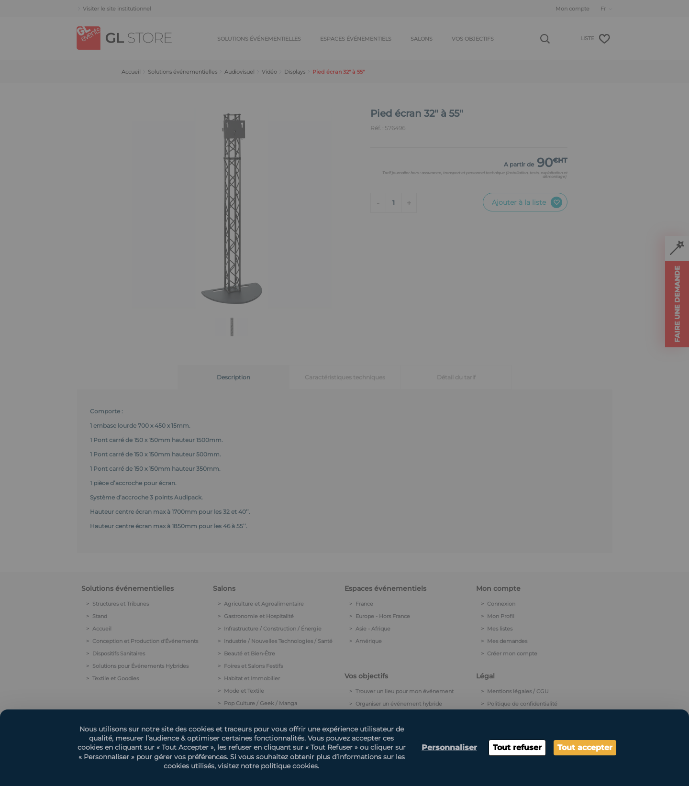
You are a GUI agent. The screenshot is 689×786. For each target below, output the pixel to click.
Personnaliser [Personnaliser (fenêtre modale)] (449, 747)
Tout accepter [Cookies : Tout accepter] (584, 747)
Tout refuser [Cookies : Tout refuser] (517, 747)
